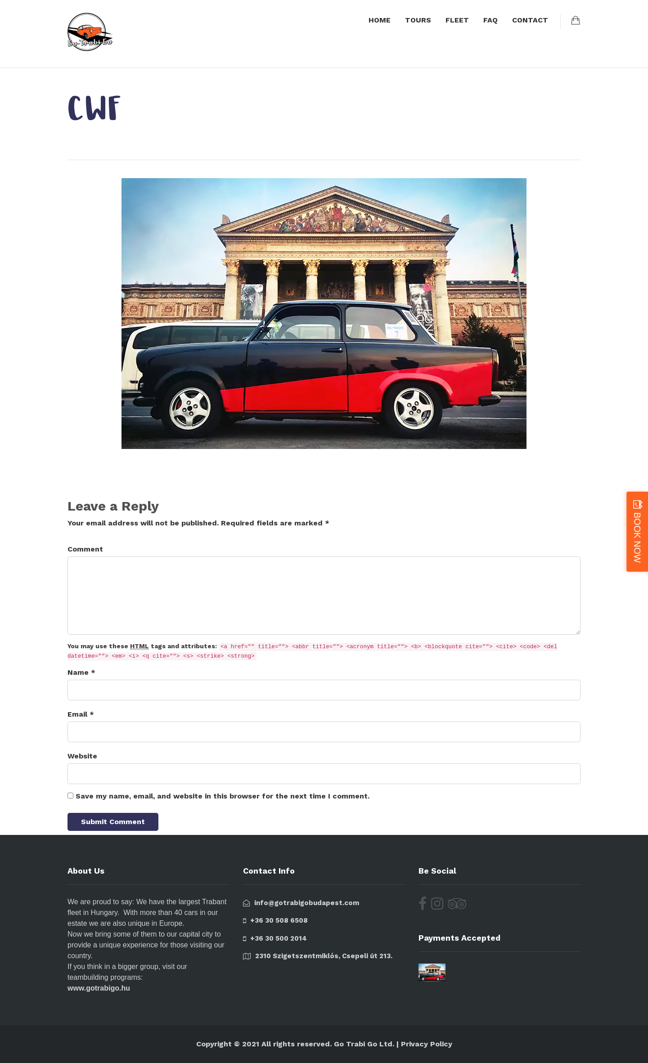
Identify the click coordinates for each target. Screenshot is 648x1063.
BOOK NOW (637, 537)
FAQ (490, 20)
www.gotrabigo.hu (99, 988)
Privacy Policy (426, 1044)
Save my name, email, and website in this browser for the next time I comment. (222, 796)
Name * (81, 672)
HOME (380, 20)
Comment (85, 549)
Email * (81, 714)
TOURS (418, 20)
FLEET (457, 20)
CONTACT (530, 20)
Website (82, 756)
